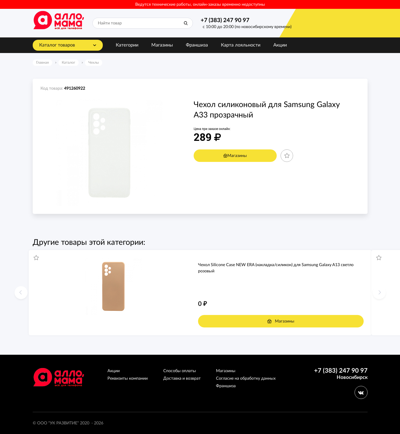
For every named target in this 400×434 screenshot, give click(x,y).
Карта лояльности (240, 45)
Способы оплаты (179, 371)
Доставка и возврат (182, 378)
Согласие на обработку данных (246, 378)
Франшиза (197, 45)
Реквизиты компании (127, 378)
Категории (127, 45)
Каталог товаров (57, 45)
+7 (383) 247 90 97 (225, 20)
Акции (280, 45)
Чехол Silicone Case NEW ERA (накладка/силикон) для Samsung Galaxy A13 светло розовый (276, 268)
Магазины (162, 45)
